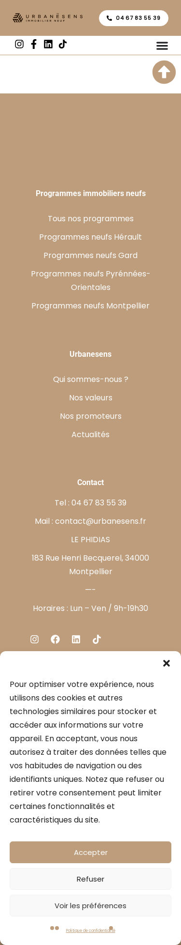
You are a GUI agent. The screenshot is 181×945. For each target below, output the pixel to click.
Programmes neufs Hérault (90, 237)
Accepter (91, 852)
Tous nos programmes (91, 218)
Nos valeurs (90, 397)
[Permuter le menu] (162, 45)
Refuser (90, 879)
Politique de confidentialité (90, 930)
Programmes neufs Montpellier (90, 305)
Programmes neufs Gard (90, 255)
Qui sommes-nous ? (90, 379)
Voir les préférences (90, 905)
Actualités (90, 434)
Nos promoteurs (91, 416)
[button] (166, 663)
